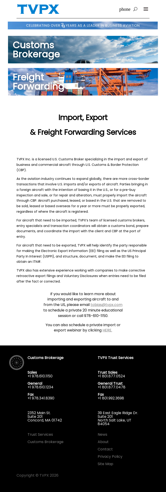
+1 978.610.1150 (40, 376)
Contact (105, 449)
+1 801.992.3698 (111, 398)
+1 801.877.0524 (111, 376)
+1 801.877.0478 (111, 387)
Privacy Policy (110, 456)
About (103, 441)
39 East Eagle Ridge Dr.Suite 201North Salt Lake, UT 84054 (118, 418)
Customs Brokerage (46, 441)
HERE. (107, 330)
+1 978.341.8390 (41, 398)
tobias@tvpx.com (106, 304)
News (102, 434)
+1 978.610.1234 (40, 387)
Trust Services (40, 434)
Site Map (105, 464)
